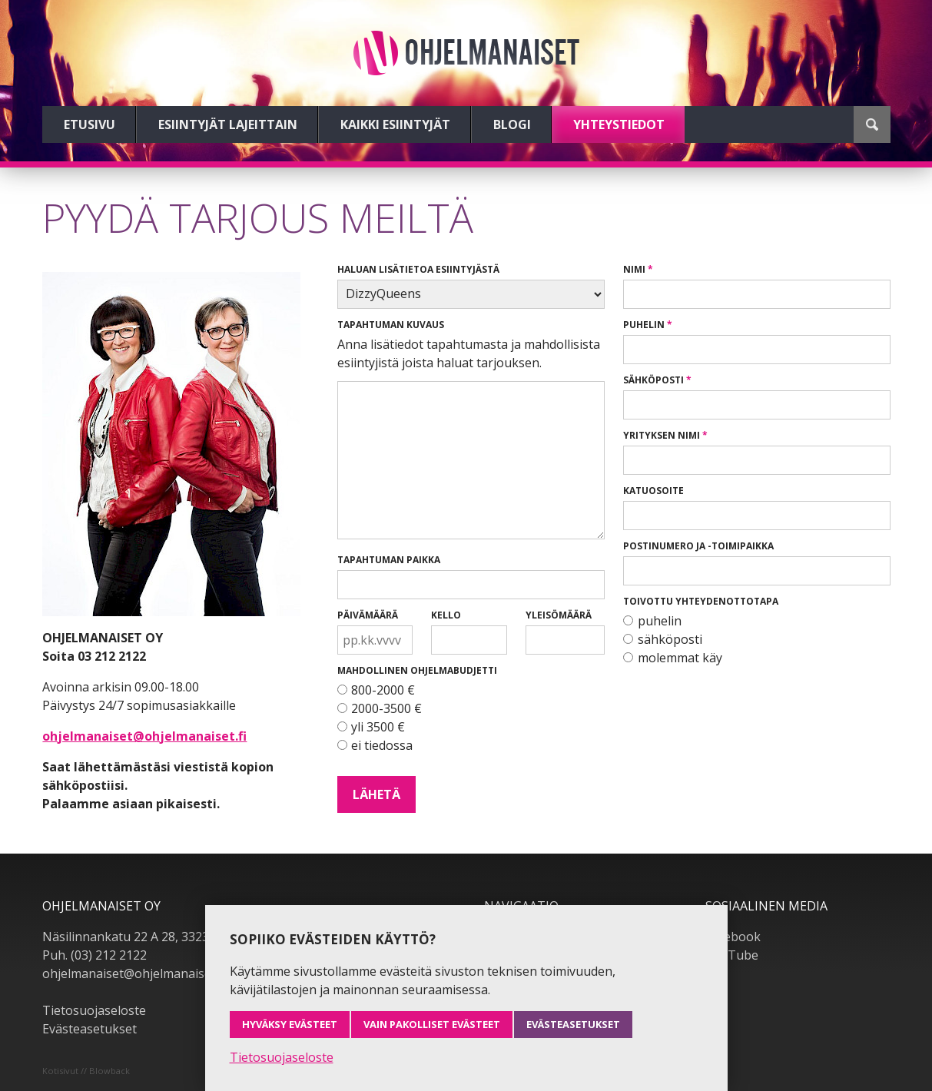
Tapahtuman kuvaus (390, 324)
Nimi (634, 269)
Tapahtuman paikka (388, 559)
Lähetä (376, 794)
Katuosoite (653, 490)
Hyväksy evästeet (289, 1024)
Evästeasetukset (89, 1028)
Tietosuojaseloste (94, 1010)
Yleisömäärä (559, 615)
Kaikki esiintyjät (395, 124)
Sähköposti (653, 379)
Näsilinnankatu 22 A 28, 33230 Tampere (157, 936)
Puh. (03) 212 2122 (94, 955)
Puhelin (644, 324)
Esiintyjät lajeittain (227, 124)
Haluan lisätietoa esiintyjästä (418, 269)
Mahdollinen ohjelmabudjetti (417, 670)
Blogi (512, 124)
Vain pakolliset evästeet (431, 1024)
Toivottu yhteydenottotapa (700, 601)
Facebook (733, 936)
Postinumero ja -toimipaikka (698, 545)
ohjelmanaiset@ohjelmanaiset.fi (144, 736)
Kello (446, 615)
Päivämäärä (367, 615)
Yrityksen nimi (661, 435)
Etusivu (89, 124)
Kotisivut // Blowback (86, 1070)
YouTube (731, 955)
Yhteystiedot (619, 124)
